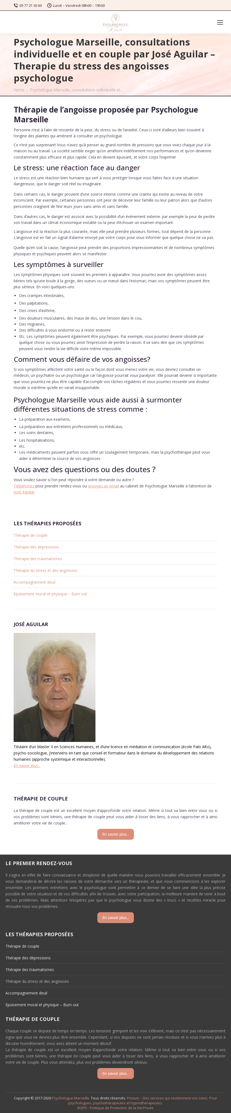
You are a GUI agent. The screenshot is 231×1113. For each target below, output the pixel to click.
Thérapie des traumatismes (38, 558)
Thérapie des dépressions (36, 547)
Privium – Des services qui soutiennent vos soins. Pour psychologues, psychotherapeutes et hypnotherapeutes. (142, 1100)
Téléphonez (24, 486)
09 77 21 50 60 (28, 5)
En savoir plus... (27, 765)
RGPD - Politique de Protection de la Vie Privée (115, 1107)
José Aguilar (24, 492)
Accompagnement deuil (34, 582)
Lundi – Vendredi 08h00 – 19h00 (76, 5)
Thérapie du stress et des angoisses (45, 570)
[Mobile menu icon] (220, 22)
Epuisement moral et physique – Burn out (50, 593)
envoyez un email (103, 486)
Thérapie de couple (30, 535)
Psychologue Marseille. (71, 1098)
